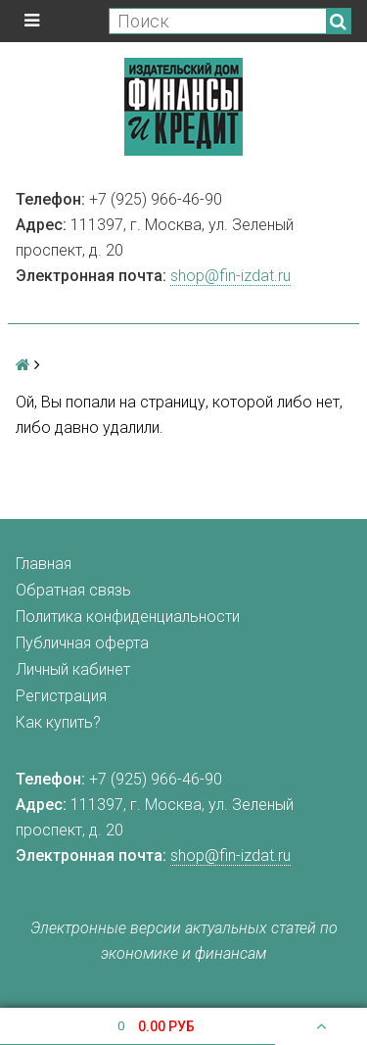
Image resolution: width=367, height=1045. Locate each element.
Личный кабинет (73, 669)
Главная (43, 563)
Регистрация (61, 696)
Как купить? (58, 722)
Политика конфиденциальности (128, 616)
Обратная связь (73, 590)
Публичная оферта (82, 643)
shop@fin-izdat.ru (230, 275)
